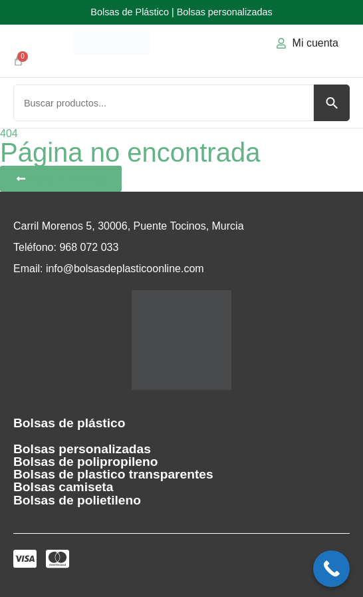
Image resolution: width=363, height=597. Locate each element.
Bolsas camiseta (63, 487)
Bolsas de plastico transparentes (113, 474)
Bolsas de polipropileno (85, 462)
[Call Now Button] (331, 568)
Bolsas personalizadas (82, 449)
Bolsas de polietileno (77, 500)
